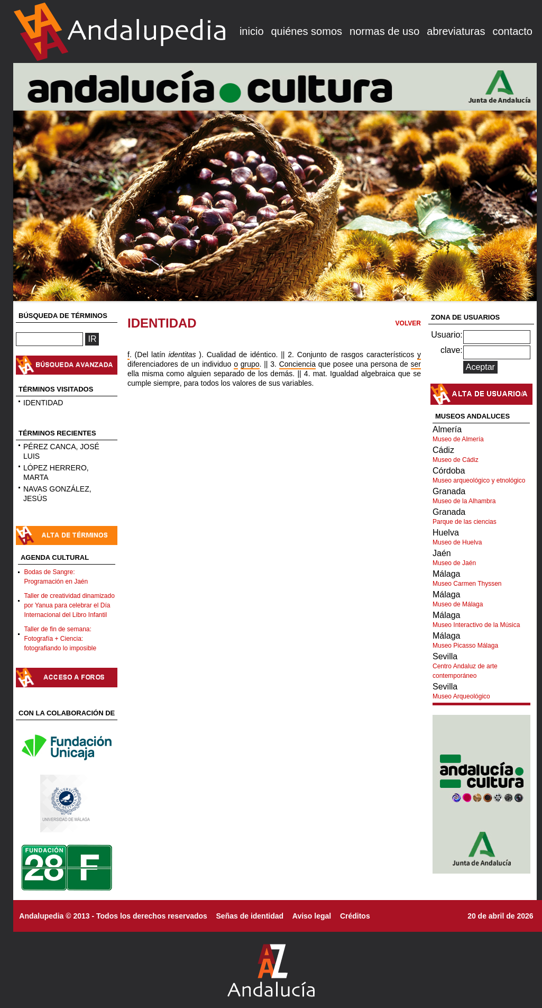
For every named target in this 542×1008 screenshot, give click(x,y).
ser (416, 364)
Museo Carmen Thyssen (467, 583)
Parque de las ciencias (465, 521)
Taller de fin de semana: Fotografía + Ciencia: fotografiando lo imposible (60, 638)
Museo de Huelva (457, 542)
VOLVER (408, 323)
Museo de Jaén (454, 563)
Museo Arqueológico (461, 696)
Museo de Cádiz (456, 460)
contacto (512, 31)
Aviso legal (311, 916)
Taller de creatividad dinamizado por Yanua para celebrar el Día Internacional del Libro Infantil (69, 605)
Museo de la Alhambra (464, 501)
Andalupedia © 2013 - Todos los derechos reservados (113, 916)
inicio (252, 31)
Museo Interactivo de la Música (476, 625)
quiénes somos (307, 31)
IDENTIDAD (43, 402)
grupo (250, 364)
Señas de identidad (250, 916)
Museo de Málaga (458, 604)
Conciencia (297, 364)
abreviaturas (456, 31)
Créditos (355, 916)
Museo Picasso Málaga (465, 645)
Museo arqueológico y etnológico (479, 480)
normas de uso (384, 31)
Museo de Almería (458, 439)
